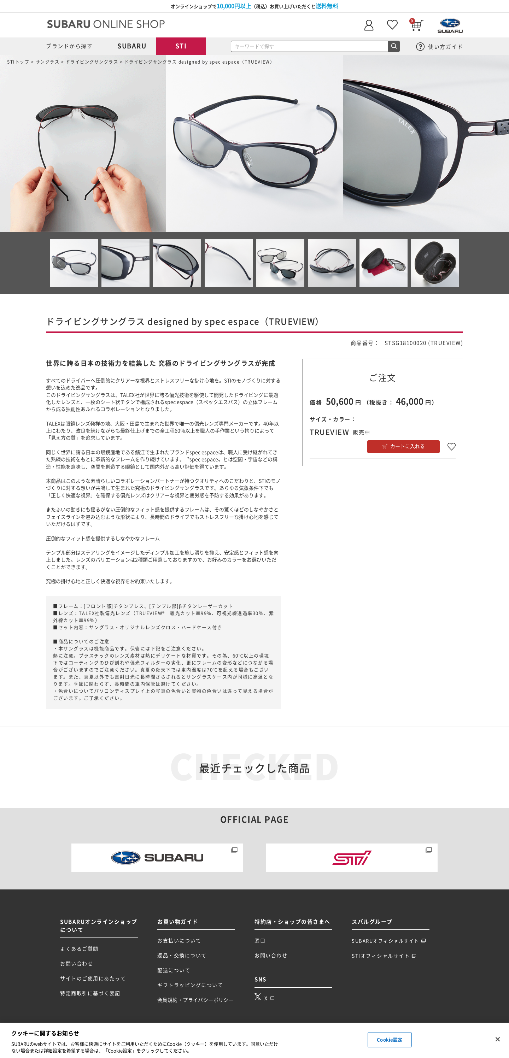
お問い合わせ (76, 963)
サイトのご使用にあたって (93, 978)
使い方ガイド (439, 46)
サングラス (48, 62)
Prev (59, 263)
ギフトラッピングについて (190, 985)
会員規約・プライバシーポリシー (195, 1000)
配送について (173, 970)
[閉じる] (497, 1039)
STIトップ (18, 62)
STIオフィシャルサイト (384, 955)
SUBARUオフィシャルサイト (389, 941)
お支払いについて (179, 940)
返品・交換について (182, 955)
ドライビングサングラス (92, 62)
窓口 (260, 940)
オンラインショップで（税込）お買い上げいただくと (254, 6)
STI (181, 46)
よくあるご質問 (79, 948)
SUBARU (131, 46)
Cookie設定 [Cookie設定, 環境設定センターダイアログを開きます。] (389, 1040)
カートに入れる (407, 446)
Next (450, 263)
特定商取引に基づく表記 (90, 993)
